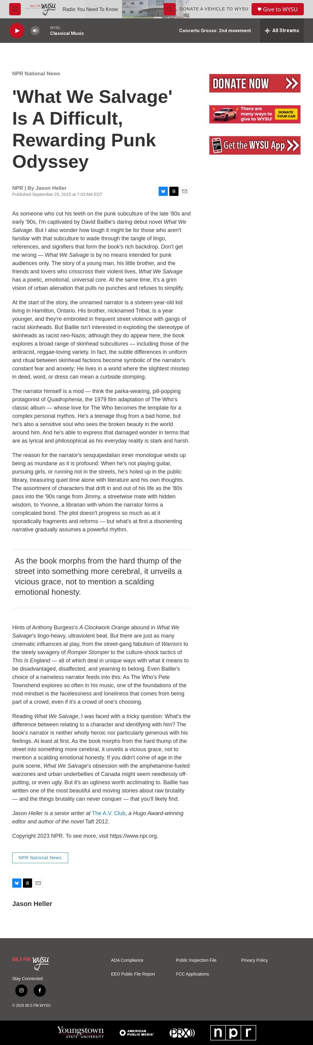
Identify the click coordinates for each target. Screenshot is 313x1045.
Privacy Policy (254, 960)
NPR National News (36, 74)
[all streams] (282, 30)
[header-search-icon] (170, 9)
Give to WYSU (280, 9)
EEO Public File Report (133, 974)
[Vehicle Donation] (254, 114)
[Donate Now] (254, 83)
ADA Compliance (127, 960)
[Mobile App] (254, 145)
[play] (17, 30)
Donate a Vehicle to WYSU (214, 8)
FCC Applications (192, 974)
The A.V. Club (108, 813)
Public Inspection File (196, 960)
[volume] (35, 31)
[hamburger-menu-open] (15, 9)
